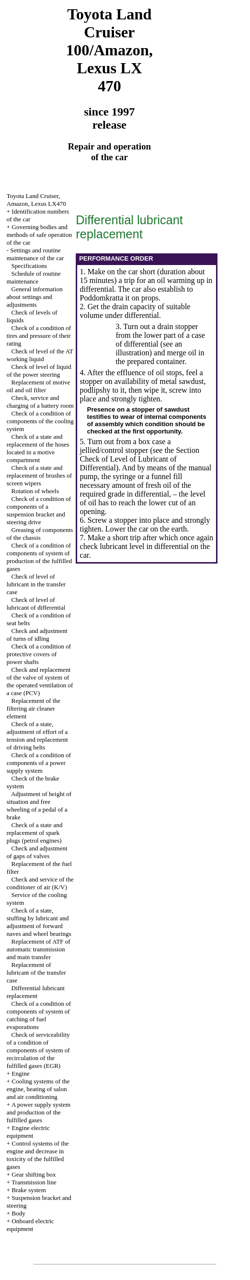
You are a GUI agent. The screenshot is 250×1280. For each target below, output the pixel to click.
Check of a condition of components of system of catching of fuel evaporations (39, 1015)
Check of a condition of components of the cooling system (40, 421)
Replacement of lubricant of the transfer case (36, 972)
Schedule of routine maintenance (34, 277)
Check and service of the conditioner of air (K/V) (40, 883)
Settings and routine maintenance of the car (35, 254)
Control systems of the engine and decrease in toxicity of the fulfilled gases (38, 1155)
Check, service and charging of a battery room (40, 401)
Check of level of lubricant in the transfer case (36, 584)
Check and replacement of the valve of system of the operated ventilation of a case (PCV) (40, 681)
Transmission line (34, 1182)
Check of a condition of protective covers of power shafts (39, 654)
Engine (21, 1073)
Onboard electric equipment (30, 1224)
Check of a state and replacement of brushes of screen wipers (39, 475)
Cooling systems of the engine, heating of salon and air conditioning (38, 1089)
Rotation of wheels (35, 491)
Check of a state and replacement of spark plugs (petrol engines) (35, 832)
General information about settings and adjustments (35, 296)
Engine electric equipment (28, 1131)
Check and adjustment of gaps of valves (37, 852)
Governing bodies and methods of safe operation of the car (39, 234)
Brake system (29, 1190)
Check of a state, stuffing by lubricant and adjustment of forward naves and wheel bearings (39, 922)
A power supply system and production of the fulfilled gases (39, 1112)
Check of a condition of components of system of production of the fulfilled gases (39, 557)
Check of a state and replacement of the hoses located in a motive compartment (38, 448)
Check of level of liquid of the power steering (39, 370)
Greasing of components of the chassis (40, 533)
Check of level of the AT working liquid (40, 355)
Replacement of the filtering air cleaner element (34, 708)
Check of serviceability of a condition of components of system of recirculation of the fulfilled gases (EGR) (38, 1050)
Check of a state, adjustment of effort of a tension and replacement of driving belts (37, 735)
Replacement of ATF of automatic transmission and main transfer (38, 949)
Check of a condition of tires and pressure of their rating (39, 335)
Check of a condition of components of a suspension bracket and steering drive (39, 510)
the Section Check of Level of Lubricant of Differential (139, 459)
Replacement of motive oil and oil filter (38, 386)
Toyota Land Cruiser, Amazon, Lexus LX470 (36, 199)
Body (18, 1213)
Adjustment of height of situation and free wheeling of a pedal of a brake (39, 805)
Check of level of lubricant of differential (36, 603)
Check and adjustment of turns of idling (37, 634)
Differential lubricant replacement (36, 991)
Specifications (29, 265)
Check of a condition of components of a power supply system (39, 762)
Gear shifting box (34, 1174)
